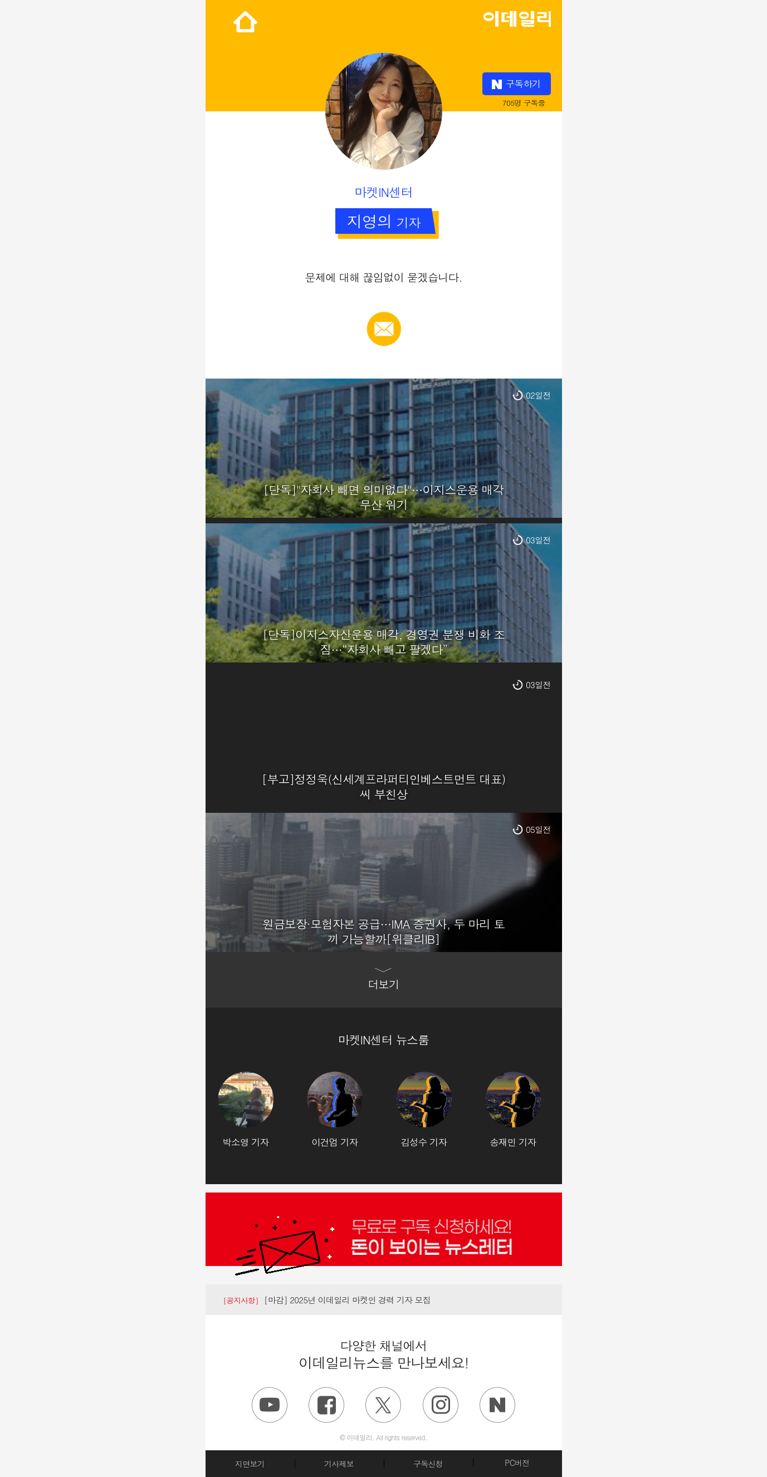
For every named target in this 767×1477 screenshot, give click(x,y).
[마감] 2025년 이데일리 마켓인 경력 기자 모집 (327, 1300)
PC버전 (517, 1462)
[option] (262, 1110)
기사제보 (339, 1463)
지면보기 (250, 1463)
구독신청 (428, 1463)
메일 (383, 317)
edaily (517, 16)
